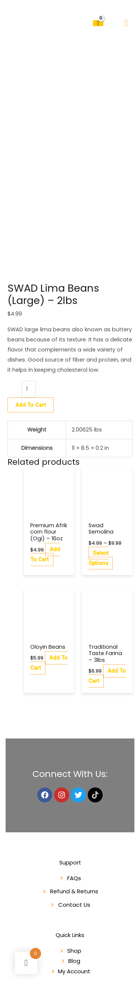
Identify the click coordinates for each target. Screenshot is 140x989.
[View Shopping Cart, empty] (98, 23)
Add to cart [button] (45, 480)
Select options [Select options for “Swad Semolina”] (98, 483)
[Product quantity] (29, 314)
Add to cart (30, 330)
